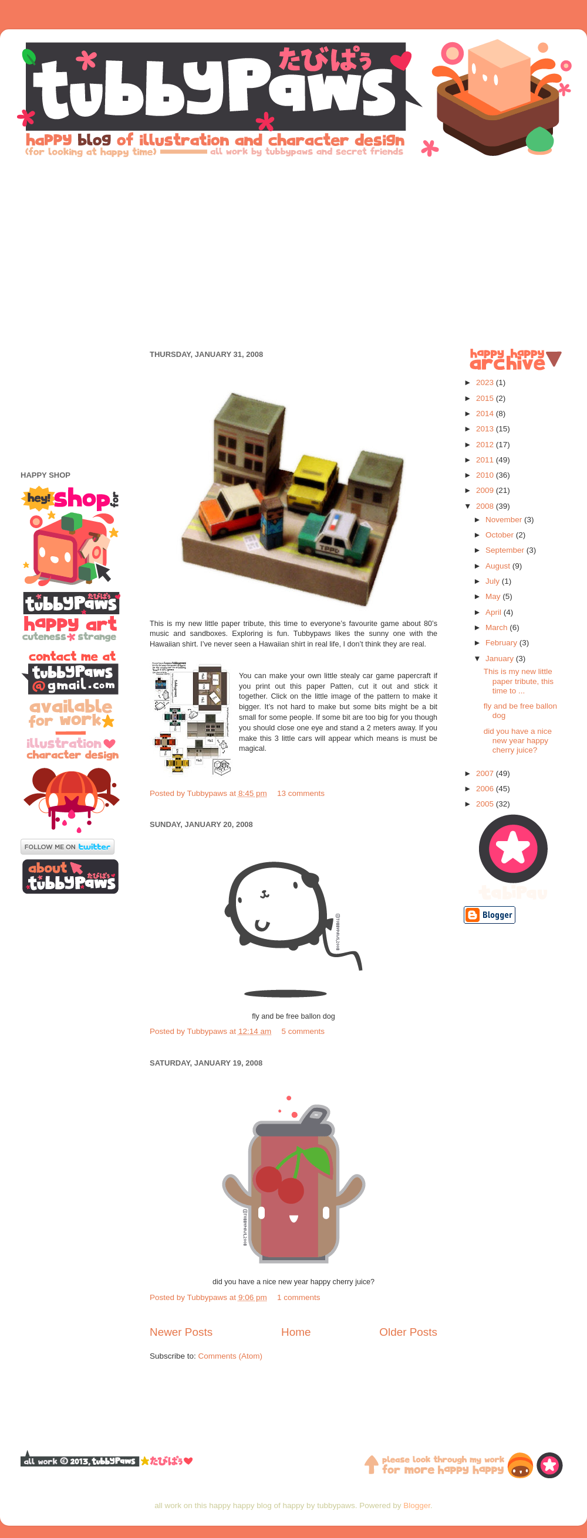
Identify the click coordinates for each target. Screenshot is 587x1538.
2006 (486, 788)
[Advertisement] (293, 252)
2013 (486, 428)
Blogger (416, 1505)
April (494, 612)
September (506, 550)
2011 (486, 459)
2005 (486, 803)
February (502, 642)
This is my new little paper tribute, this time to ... (519, 681)
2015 (486, 398)
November (504, 519)
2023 (486, 382)
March (497, 627)
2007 (486, 773)
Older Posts (408, 1332)
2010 (486, 475)
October (500, 534)
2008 (486, 506)
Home (296, 1332)
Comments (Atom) (230, 1356)
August (498, 566)
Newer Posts (181, 1332)
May (493, 596)
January (500, 658)
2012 (486, 444)
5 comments (303, 1031)
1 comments (299, 1297)
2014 (486, 413)
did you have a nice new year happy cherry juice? (518, 740)
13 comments (301, 793)
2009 (486, 490)
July (493, 581)
